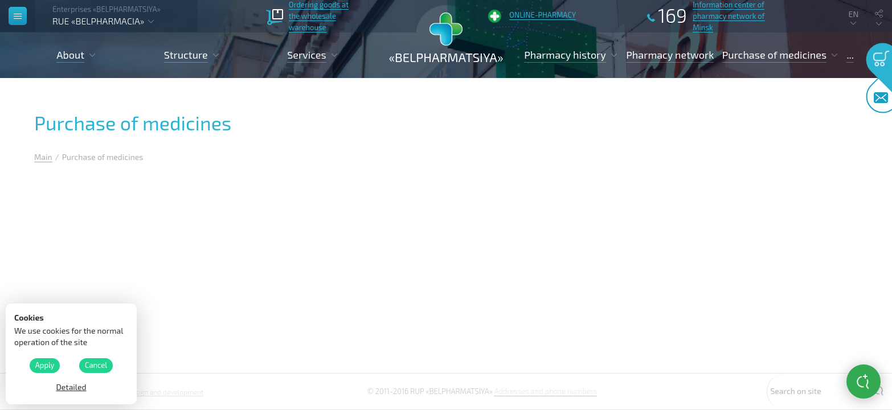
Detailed (71, 387)
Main (43, 157)
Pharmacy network (670, 54)
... (849, 54)
